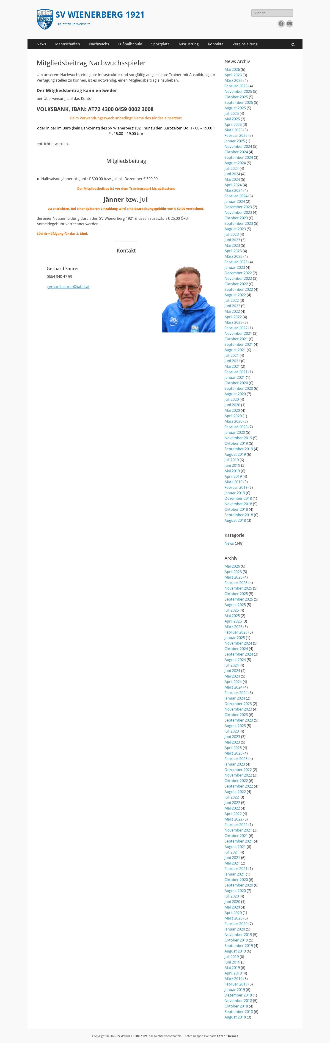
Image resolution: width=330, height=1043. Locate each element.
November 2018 (238, 503)
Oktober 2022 (236, 283)
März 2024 (233, 190)
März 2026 (233, 80)
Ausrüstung (189, 44)
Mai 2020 (232, 410)
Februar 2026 (236, 85)
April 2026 (233, 74)
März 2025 (233, 129)
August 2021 (235, 349)
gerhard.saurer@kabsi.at (68, 286)
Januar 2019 (235, 492)
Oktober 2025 (236, 96)
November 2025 (238, 91)
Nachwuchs (99, 44)
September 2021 (239, 344)
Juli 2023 (232, 234)
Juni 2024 (232, 173)
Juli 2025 (232, 113)
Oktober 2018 (236, 509)
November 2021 (238, 333)
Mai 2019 (232, 470)
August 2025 (235, 107)
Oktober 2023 (236, 217)
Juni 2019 (232, 465)
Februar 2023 (236, 261)
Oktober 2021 (236, 338)
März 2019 (233, 481)
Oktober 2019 (236, 443)
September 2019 (239, 448)
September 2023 (239, 223)
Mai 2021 (232, 366)
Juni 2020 (232, 404)
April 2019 (233, 476)
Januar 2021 (235, 377)
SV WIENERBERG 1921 (100, 15)
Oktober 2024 (236, 151)
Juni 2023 (232, 239)
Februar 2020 (236, 426)
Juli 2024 (232, 168)
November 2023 (238, 212)
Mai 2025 (232, 118)
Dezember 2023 (238, 206)
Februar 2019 (236, 487)
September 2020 (239, 388)
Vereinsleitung (245, 44)
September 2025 (239, 102)
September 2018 (239, 514)
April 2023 (233, 250)
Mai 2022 (232, 311)
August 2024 (235, 162)
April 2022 (233, 316)
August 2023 (235, 228)
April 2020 (233, 415)
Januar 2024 (235, 201)
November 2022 (238, 278)
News (41, 44)
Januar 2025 (235, 140)
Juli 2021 (232, 355)
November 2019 (238, 437)
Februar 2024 (236, 195)
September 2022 (239, 289)
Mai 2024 (232, 179)
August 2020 (235, 393)
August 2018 (235, 520)
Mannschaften (67, 44)
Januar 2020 (235, 432)
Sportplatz (160, 44)
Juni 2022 (232, 305)
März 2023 (233, 256)
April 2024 (233, 184)
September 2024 (239, 157)
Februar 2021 (236, 371)
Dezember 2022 (238, 272)
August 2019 (235, 454)
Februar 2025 (236, 135)
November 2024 (238, 146)
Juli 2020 (232, 399)
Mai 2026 (232, 69)
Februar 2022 (236, 327)
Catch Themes (227, 1036)
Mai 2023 (232, 245)
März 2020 (233, 421)
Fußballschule (130, 44)
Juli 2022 (232, 300)
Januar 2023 (235, 267)
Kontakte (215, 44)
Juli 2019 (232, 459)
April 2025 (233, 124)
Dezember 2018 (238, 498)
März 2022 (233, 322)
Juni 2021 (232, 360)
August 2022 (235, 294)
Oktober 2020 (236, 382)
